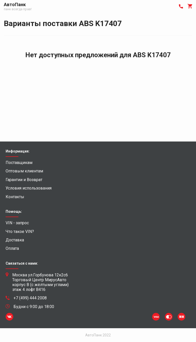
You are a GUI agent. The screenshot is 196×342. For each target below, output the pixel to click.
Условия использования (29, 188)
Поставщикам (19, 162)
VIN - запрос (17, 223)
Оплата (12, 248)
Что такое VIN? (20, 231)
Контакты (15, 197)
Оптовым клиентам (24, 171)
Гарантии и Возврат (24, 180)
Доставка (15, 240)
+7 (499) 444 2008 (30, 298)
